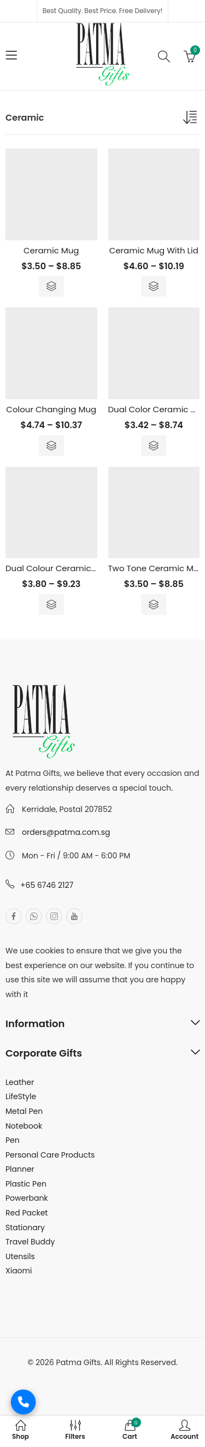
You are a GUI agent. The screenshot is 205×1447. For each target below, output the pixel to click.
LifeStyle (20, 1096)
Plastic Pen (25, 1183)
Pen (12, 1140)
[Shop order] (191, 119)
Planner (19, 1169)
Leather (19, 1082)
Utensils (20, 1256)
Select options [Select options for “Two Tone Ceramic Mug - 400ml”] (153, 604)
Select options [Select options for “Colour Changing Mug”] (51, 445)
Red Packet (26, 1212)
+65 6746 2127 (46, 885)
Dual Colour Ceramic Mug (58, 568)
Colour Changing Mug (51, 409)
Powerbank (26, 1198)
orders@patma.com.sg (66, 832)
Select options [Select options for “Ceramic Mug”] (51, 286)
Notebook (23, 1125)
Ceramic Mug (51, 250)
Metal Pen (24, 1111)
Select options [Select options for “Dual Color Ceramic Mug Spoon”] (153, 445)
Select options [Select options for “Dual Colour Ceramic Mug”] (51, 604)
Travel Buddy (30, 1241)
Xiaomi (18, 1270)
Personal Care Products (50, 1154)
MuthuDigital (142, 1377)
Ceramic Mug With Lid (153, 250)
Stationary (25, 1227)
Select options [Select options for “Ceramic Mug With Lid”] (153, 286)
